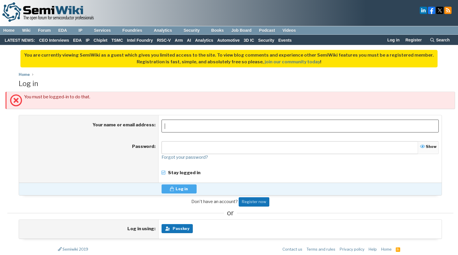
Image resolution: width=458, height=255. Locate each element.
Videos (289, 30)
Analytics (165, 30)
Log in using (140, 228)
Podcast (267, 30)
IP (83, 30)
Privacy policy (352, 249)
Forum (44, 30)
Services (105, 30)
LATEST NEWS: (20, 40)
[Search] (440, 40)
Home (9, 30)
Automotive (228, 40)
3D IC (249, 40)
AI (189, 40)
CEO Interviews (54, 40)
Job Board (241, 30)
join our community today (292, 61)
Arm (179, 40)
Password (143, 146)
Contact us (292, 249)
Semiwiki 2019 (73, 249)
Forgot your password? (185, 157)
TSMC (117, 40)
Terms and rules (320, 249)
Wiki (26, 30)
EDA (65, 30)
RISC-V (164, 40)
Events (285, 40)
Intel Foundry (140, 40)
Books (217, 30)
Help (373, 249)
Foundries (135, 30)
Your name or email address (123, 125)
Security (194, 30)
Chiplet (100, 40)
